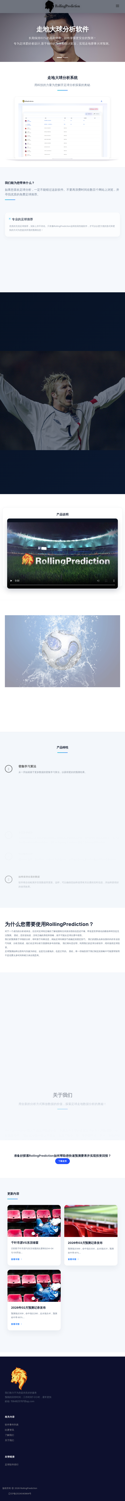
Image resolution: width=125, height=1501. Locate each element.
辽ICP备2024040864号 (19, 1493)
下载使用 (62, 1161)
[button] (59, 57)
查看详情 (17, 1259)
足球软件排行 (12, 1464)
